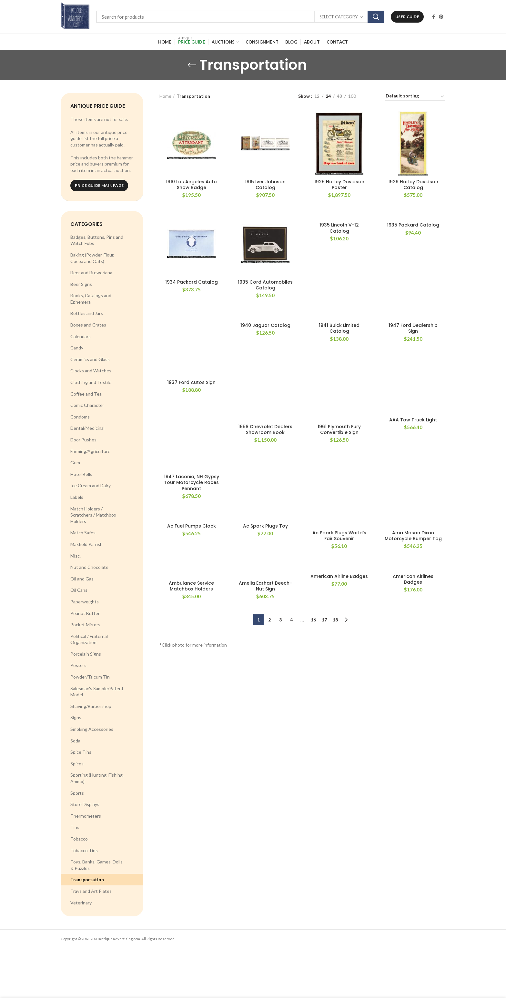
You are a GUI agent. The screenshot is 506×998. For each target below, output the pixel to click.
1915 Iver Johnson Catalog (265, 184)
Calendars (80, 336)
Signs (75, 717)
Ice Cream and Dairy (90, 485)
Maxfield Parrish (86, 544)
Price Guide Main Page (99, 185)
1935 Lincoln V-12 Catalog (339, 228)
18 (335, 619)
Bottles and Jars (86, 313)
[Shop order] (415, 97)
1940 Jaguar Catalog (265, 325)
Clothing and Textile (90, 382)
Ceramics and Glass (90, 359)
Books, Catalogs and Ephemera (90, 299)
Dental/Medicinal (87, 428)
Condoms (80, 416)
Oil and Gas (82, 578)
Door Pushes (83, 439)
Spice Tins (80, 752)
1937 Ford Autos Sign (191, 382)
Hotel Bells (81, 474)
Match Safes (83, 532)
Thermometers (85, 816)
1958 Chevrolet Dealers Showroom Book (265, 429)
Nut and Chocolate (89, 567)
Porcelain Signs (85, 654)
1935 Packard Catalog (413, 225)
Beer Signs (81, 284)
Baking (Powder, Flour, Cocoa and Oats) (92, 258)
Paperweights (84, 601)
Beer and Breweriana (91, 272)
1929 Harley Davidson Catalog (413, 184)
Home (165, 96)
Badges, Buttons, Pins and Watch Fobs (96, 240)
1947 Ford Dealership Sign (413, 328)
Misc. (75, 556)
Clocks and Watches (90, 370)
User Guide (407, 16)
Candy (76, 347)
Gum (75, 462)
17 (324, 619)
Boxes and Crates (88, 325)
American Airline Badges (339, 576)
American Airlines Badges (413, 579)
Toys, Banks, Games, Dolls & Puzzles (96, 865)
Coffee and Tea (86, 394)
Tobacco (79, 839)
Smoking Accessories (91, 729)
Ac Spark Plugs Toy (265, 526)
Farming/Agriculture (90, 451)
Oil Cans (78, 590)
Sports (77, 793)
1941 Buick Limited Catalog (339, 328)
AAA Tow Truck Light (413, 420)
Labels (76, 497)
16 (313, 619)
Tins (74, 827)
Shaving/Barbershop (90, 706)
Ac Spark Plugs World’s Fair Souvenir (339, 535)
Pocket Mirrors (85, 624)
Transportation (87, 879)
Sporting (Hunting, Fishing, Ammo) (97, 778)
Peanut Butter (85, 613)
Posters (78, 665)
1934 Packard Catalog (191, 282)
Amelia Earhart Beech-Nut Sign (265, 586)
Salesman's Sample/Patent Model (97, 692)
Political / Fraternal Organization (89, 639)
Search (376, 17)
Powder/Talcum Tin (90, 677)
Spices (77, 763)
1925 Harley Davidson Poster (339, 184)
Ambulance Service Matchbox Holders (191, 586)
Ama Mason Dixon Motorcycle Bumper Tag (413, 535)
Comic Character (87, 405)
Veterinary (81, 902)
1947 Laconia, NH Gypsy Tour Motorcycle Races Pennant (191, 482)
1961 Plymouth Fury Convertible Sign (339, 429)
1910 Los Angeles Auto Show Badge (191, 184)
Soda (75, 740)
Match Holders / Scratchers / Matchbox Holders (93, 515)
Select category (338, 16)
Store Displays (84, 804)
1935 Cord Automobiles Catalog (265, 285)
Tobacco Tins (84, 850)
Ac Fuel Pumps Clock (191, 526)
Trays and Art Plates (91, 891)
